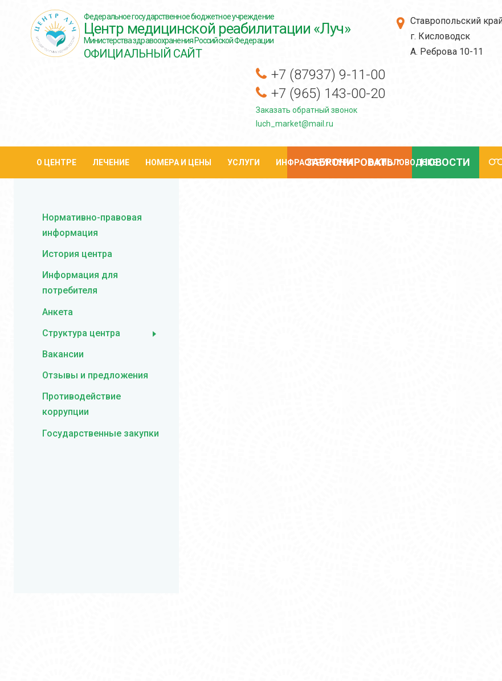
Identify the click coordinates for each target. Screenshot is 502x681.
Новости (445, 162)
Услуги (243, 162)
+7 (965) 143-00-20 (328, 93)
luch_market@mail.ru (294, 123)
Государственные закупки (100, 433)
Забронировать (348, 164)
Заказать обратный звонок (306, 110)
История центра (77, 253)
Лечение (110, 162)
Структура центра (81, 333)
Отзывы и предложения (95, 375)
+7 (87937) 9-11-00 (328, 75)
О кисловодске (403, 162)
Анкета (57, 312)
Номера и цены (178, 162)
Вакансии (63, 354)
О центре (56, 162)
